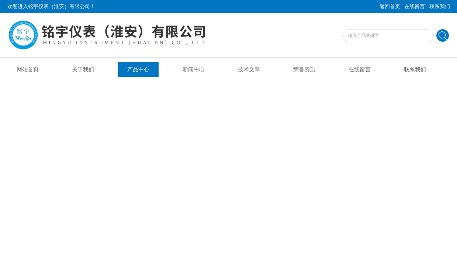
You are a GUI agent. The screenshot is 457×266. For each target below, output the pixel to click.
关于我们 (83, 69)
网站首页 (28, 69)
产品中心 (138, 69)
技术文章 (249, 69)
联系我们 (439, 6)
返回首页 (390, 6)
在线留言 (414, 6)
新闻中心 (194, 69)
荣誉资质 (304, 69)
